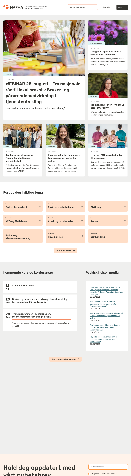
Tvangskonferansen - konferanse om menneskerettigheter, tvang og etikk (31, 315)
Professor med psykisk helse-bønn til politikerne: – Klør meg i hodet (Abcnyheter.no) (105, 327)
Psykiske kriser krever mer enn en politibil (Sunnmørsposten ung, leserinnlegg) (103, 339)
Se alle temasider (65, 250)
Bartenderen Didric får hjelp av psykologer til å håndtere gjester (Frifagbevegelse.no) (103, 303)
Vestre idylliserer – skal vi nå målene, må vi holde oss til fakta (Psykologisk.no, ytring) (106, 315)
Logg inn (107, 7)
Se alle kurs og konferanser (65, 359)
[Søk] (94, 7)
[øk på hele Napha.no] (80, 7)
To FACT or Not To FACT (24, 285)
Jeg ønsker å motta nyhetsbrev (102, 474)
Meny (122, 7)
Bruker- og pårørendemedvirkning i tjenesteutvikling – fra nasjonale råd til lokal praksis (40, 300)
